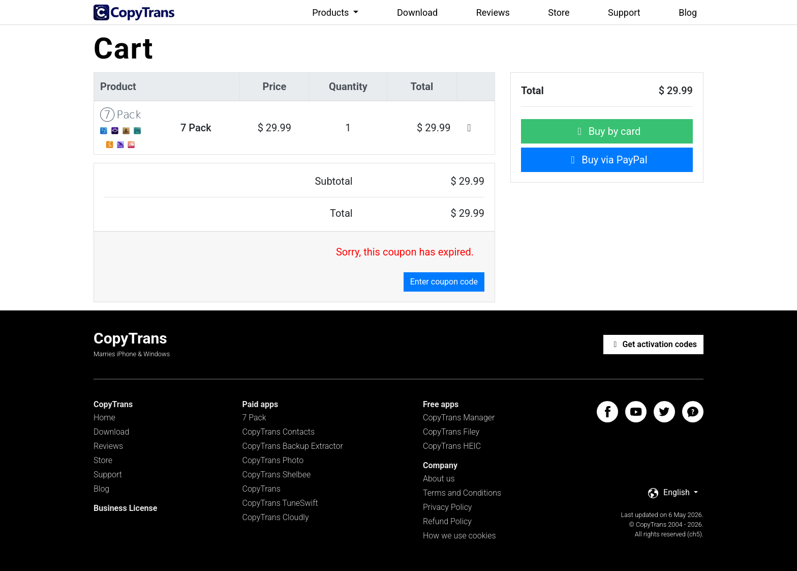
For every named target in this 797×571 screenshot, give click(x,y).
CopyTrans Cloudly (275, 517)
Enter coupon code (444, 282)
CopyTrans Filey (451, 432)
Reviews (493, 12)
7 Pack (254, 417)
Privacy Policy (447, 507)
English (670, 493)
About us (439, 478)
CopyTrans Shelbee (276, 474)
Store (558, 12)
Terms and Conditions (462, 493)
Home (104, 417)
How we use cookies (459, 535)
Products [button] (331, 12)
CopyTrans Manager (459, 417)
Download (417, 12)
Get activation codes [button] (653, 344)
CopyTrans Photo (273, 460)
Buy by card (607, 131)
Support (624, 12)
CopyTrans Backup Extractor (292, 446)
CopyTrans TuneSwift (280, 503)
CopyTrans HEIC (452, 446)
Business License (125, 508)
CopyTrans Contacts (278, 432)
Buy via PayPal (606, 160)
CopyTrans (261, 489)
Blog (688, 12)
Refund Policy (447, 521)
